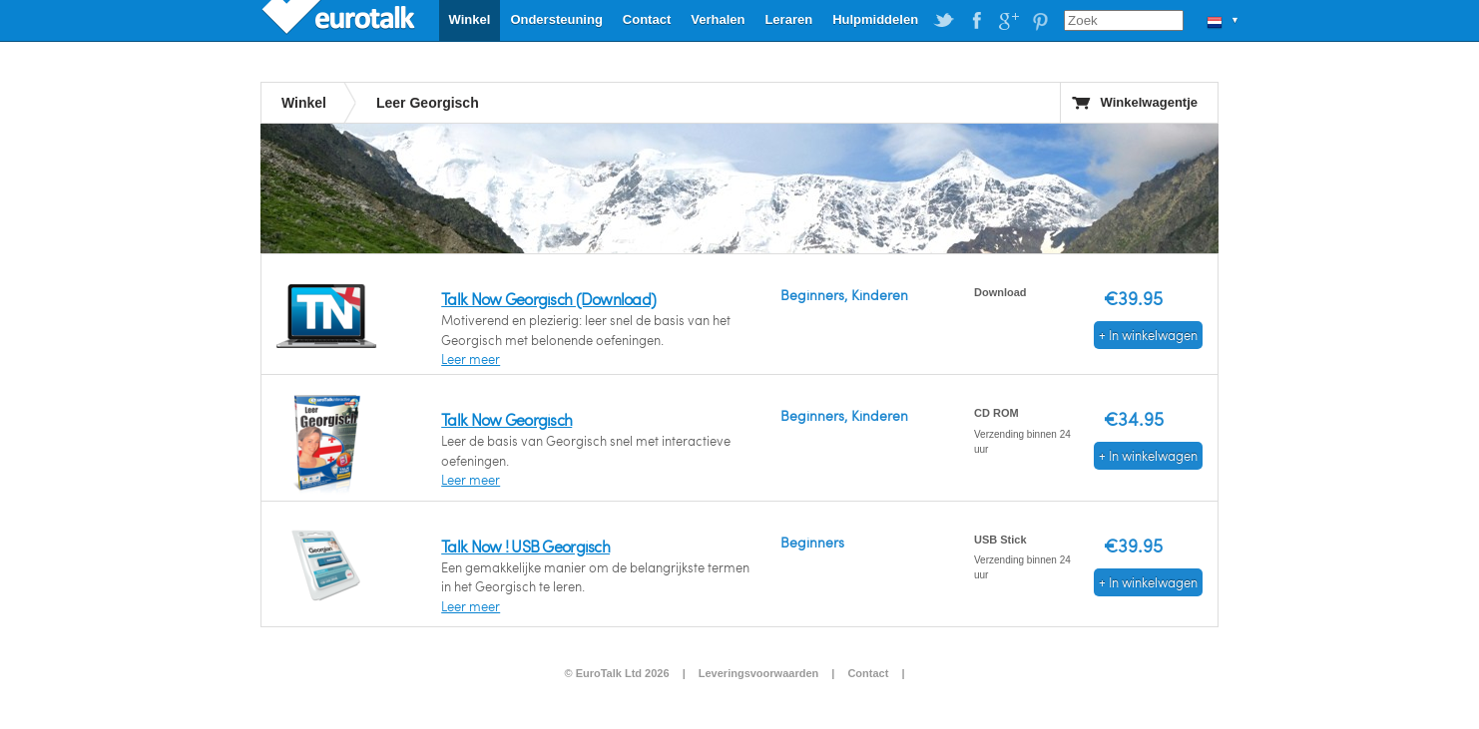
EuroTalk (340, 20)
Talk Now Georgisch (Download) (548, 298)
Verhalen (717, 19)
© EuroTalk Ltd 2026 (616, 673)
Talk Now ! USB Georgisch (525, 546)
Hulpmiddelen (875, 19)
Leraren (788, 19)
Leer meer (470, 359)
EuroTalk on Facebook (976, 21)
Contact (647, 19)
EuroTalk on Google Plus (1008, 21)
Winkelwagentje (1149, 102)
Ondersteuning (556, 19)
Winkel (470, 19)
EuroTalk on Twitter (944, 21)
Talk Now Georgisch (506, 419)
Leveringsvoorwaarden (758, 673)
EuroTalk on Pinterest (1040, 21)
